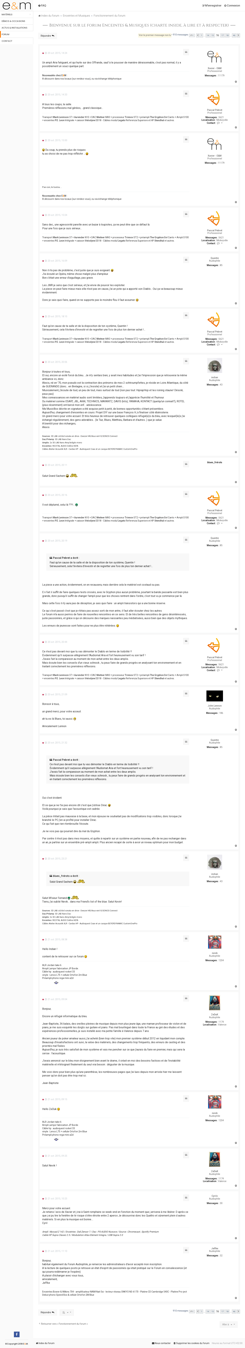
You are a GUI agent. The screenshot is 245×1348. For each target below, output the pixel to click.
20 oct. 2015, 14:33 (56, 94)
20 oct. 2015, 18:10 (56, 316)
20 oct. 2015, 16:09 (56, 260)
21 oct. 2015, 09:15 (56, 1099)
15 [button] (212, 35)
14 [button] (208, 35)
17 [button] (222, 35)
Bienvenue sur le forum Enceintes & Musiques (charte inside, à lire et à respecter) (139, 25)
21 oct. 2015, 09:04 (56, 999)
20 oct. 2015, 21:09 (56, 694)
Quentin (215, 258)
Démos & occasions (13, 21)
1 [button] (201, 35)
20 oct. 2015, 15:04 (56, 215)
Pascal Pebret (214, 110)
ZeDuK (214, 1014)
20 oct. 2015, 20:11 (56, 465)
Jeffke (214, 1248)
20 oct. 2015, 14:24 (56, 53)
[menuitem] (42, 5)
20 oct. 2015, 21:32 (56, 742)
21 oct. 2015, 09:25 (56, 1156)
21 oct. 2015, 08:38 (56, 939)
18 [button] (227, 35)
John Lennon (215, 705)
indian (214, 377)
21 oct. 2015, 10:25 (56, 1198)
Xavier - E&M (214, 68)
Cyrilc (215, 1196)
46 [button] (234, 35)
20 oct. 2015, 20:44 (56, 642)
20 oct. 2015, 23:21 (56, 858)
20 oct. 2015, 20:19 (56, 540)
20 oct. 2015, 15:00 (56, 140)
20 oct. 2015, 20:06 (56, 362)
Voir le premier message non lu (155, 35)
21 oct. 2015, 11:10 (56, 1251)
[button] (192, 35)
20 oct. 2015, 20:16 (56, 495)
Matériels (7, 14)
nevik (215, 953)
